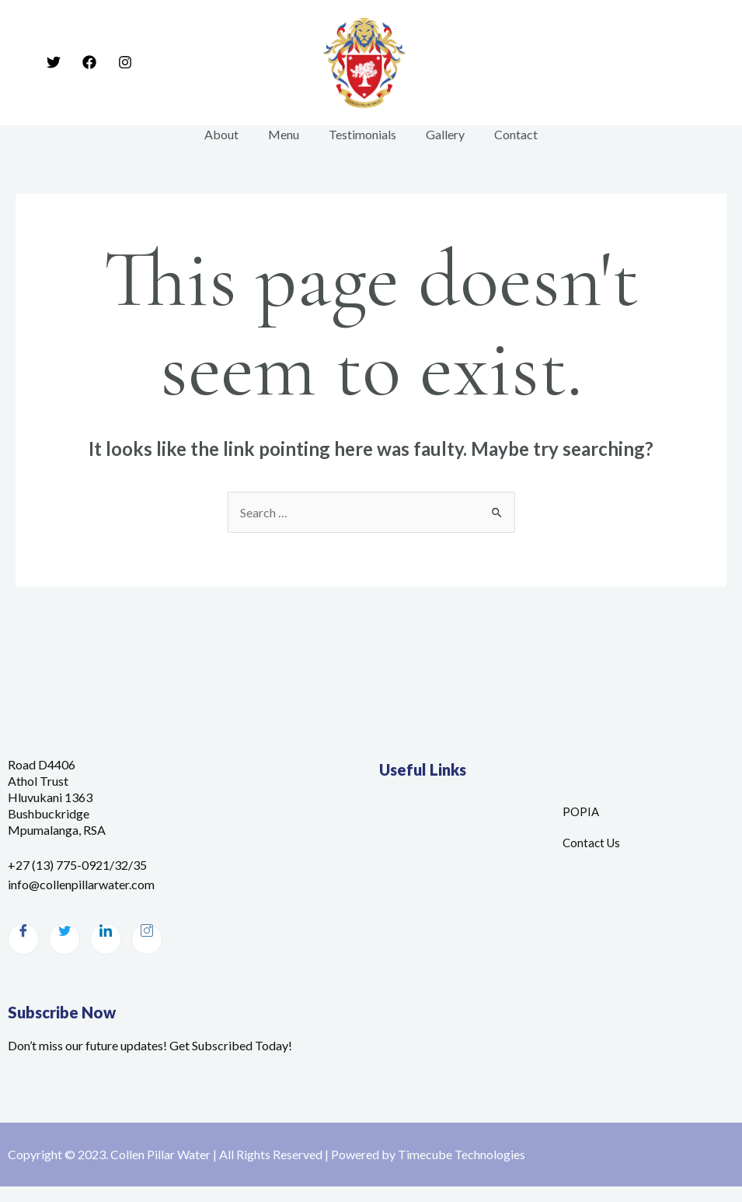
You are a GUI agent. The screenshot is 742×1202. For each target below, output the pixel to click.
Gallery (440, 134)
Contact (506, 134)
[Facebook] (89, 62)
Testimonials (362, 134)
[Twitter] (54, 62)
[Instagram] (125, 62)
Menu (288, 134)
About (231, 134)
